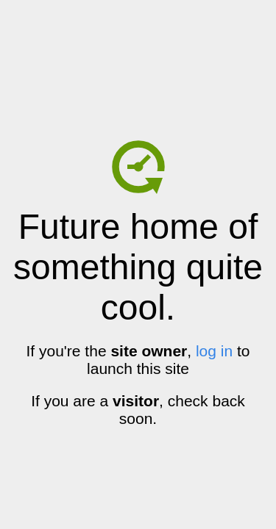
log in (214, 350)
